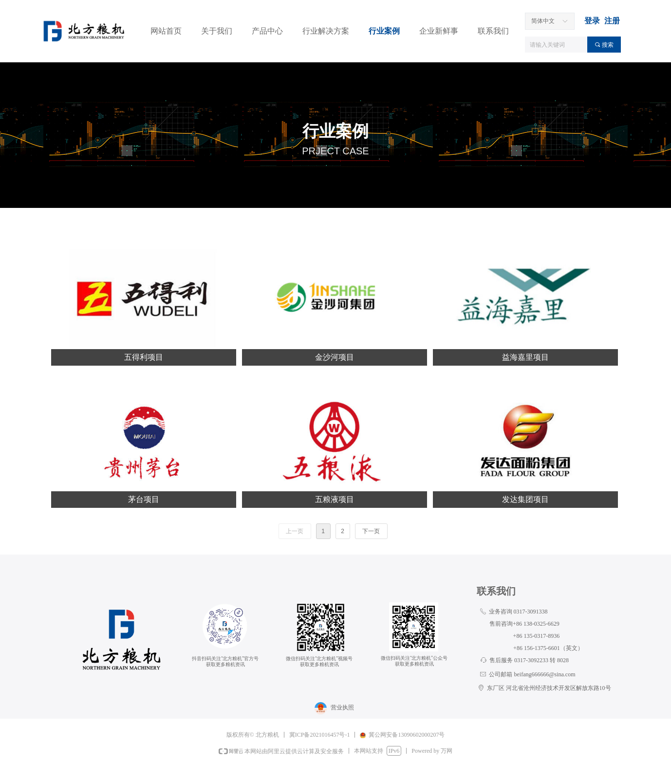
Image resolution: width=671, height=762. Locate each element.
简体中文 (543, 21)
